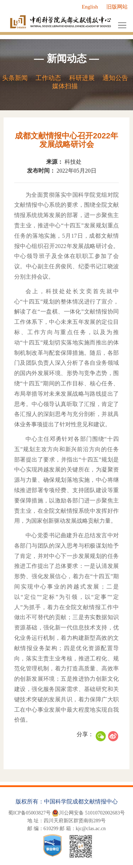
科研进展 (82, 77)
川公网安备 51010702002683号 (88, 813)
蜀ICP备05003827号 (29, 813)
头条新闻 (15, 77)
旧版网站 (117, 7)
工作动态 (48, 77)
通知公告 (115, 77)
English (90, 7)
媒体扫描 (65, 86)
